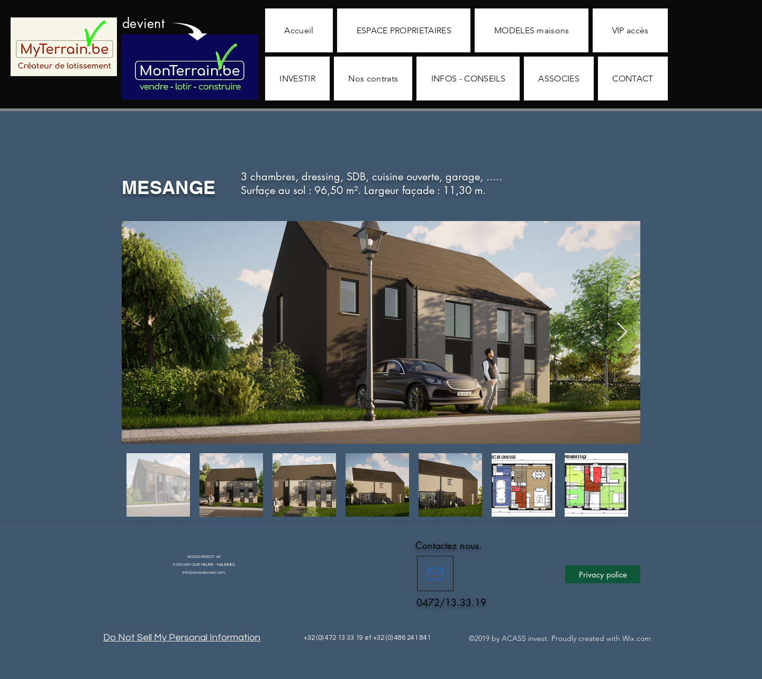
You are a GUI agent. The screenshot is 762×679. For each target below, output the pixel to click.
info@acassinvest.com (204, 572)
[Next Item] (622, 332)
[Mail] (435, 573)
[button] (403, 30)
